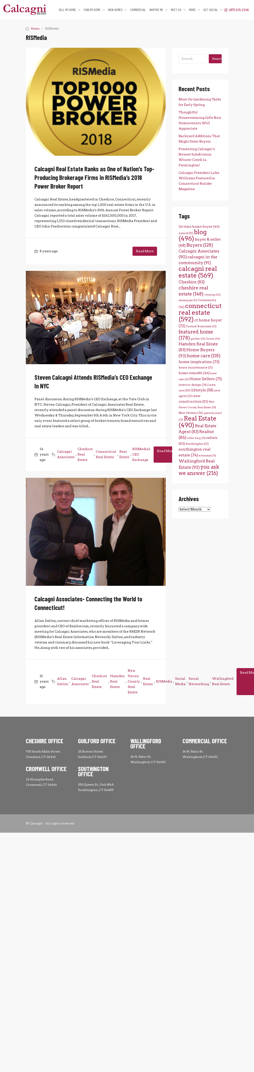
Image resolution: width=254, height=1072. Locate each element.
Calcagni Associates (66, 454)
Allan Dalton (62, 681)
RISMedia (164, 681)
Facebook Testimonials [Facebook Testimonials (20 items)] (201, 326)
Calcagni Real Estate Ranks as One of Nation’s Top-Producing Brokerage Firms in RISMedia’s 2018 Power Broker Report (94, 177)
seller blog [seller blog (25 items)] (196, 438)
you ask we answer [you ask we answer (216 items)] (199, 470)
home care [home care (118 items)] (203, 355)
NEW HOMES (115, 10)
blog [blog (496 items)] (193, 235)
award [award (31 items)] (186, 233)
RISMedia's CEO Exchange (141, 454)
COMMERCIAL (138, 10)
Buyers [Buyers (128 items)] (199, 245)
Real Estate (124, 454)
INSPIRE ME (156, 10)
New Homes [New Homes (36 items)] (191, 413)
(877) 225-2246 (236, 10)
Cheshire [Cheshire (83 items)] (192, 282)
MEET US (176, 10)
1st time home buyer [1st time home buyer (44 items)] (199, 227)
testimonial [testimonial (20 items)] (207, 455)
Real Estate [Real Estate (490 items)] (198, 422)
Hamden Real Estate (117, 681)
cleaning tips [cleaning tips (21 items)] (188, 300)
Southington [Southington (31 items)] (197, 443)
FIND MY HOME (92, 10)
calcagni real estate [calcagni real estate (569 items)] (198, 272)
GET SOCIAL (210, 10)
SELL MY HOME (67, 10)
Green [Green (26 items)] (213, 338)
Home (35, 28)
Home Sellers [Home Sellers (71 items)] (205, 378)
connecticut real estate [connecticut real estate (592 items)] (200, 312)
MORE (192, 10)
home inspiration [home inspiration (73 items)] (199, 361)
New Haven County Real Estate (134, 681)
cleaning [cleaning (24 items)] (212, 294)
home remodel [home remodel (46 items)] (194, 373)
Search (217, 59)
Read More (145, 251)
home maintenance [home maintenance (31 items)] (196, 367)
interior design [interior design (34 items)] (193, 384)
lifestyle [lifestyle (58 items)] (202, 390)
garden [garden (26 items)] (198, 338)
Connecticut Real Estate (106, 454)
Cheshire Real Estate (85, 454)
